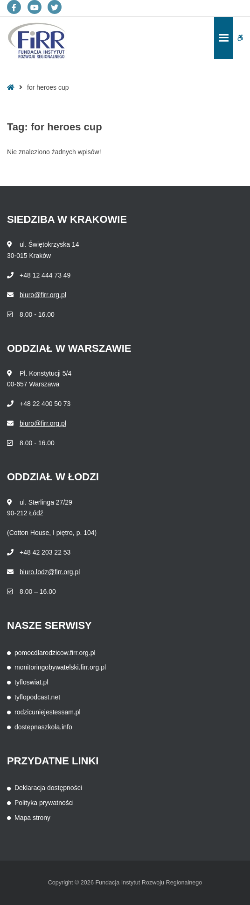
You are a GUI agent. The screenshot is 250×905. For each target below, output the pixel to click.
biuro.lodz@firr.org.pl (50, 572)
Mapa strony (32, 817)
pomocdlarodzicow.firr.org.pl (55, 652)
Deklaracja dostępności (48, 787)
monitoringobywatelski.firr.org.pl (60, 667)
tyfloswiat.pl (31, 682)
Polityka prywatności (44, 802)
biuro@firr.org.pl (43, 295)
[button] (240, 38)
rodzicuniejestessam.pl (47, 712)
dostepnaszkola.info (43, 727)
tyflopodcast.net (37, 697)
